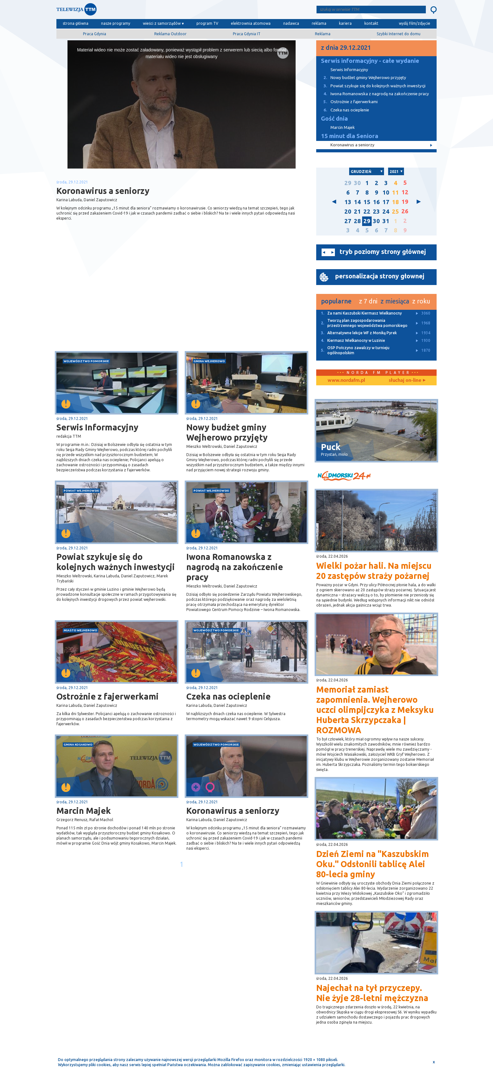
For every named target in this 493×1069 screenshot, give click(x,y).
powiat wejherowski (81, 490)
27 (347, 221)
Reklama (322, 34)
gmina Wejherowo (209, 361)
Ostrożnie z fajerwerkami (107, 696)
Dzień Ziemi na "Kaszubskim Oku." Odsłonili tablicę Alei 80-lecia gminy (372, 864)
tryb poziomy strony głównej (383, 251)
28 (357, 221)
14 (357, 202)
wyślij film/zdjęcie (414, 23)
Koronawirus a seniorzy (232, 810)
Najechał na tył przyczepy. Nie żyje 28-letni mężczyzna (372, 993)
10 (385, 192)
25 (395, 211)
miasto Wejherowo (80, 630)
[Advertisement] (119, 300)
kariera (345, 23)
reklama (319, 23)
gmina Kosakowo (78, 744)
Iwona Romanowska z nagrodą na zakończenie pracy (234, 567)
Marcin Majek (83, 810)
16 (376, 202)
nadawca (291, 23)
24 (385, 211)
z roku (421, 301)
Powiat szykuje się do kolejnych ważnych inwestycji (115, 562)
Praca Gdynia (94, 34)
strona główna (75, 23)
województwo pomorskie (86, 361)
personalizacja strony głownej (379, 276)
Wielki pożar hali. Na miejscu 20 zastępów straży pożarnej (374, 571)
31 (385, 221)
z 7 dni (368, 301)
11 (395, 192)
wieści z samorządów (162, 23)
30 (357, 183)
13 (347, 202)
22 (366, 211)
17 (385, 202)
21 (357, 211)
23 (376, 211)
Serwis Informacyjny (97, 427)
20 (347, 211)
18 (395, 202)
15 (366, 202)
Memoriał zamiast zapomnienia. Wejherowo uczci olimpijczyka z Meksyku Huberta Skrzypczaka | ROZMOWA (375, 710)
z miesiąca (395, 301)
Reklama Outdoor (170, 34)
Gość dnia (334, 118)
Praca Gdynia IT (246, 34)
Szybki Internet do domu (398, 34)
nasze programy (115, 23)
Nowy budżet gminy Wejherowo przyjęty (227, 432)
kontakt (371, 23)
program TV (207, 23)
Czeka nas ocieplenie (228, 696)
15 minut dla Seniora (349, 136)
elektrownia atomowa (251, 23)
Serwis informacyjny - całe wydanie (370, 60)
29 (347, 183)
